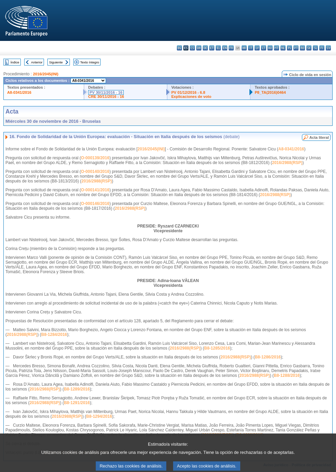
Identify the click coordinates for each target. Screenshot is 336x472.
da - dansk (198, 47)
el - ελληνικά (218, 47)
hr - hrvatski (244, 47)
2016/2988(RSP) (287, 162)
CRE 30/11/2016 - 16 (106, 96)
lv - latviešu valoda (257, 47)
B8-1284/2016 (54, 334)
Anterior (37, 62)
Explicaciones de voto (191, 96)
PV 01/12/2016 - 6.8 (188, 92)
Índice (15, 62)
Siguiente (56, 62)
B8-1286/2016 (268, 357)
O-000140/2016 (95, 171)
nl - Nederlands (283, 47)
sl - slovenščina (315, 47)
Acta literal (319, 137)
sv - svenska (328, 47)
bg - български (179, 47)
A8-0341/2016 (19, 92)
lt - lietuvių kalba (263, 47)
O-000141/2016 (95, 190)
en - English (224, 47)
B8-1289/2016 (77, 389)
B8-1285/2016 (217, 348)
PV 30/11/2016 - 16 (106, 92)
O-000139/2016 (95, 158)
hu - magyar (270, 47)
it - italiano (250, 47)
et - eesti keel (211, 47)
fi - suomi (321, 47)
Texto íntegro (89, 62)
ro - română (302, 47)
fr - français (231, 47)
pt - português (296, 47)
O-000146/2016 (95, 203)
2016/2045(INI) (46, 74)
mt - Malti (276, 47)
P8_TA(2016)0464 (270, 92)
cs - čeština (192, 47)
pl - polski (289, 47)
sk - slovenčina (308, 47)
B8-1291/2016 (77, 402)
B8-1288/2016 (287, 375)
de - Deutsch (205, 47)
